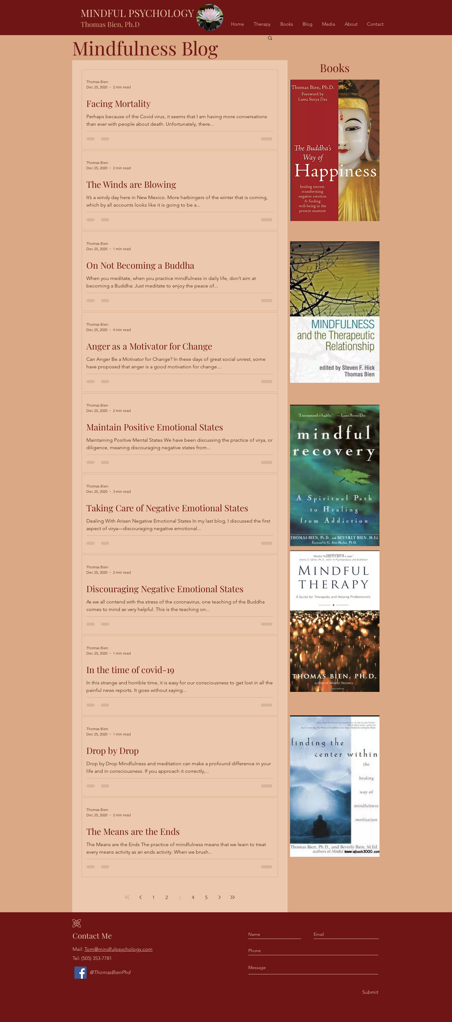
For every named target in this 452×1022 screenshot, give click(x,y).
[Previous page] (140, 897)
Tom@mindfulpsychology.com (118, 949)
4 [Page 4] (193, 897)
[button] (270, 38)
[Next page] (219, 897)
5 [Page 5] (206, 897)
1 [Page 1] (153, 897)
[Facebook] (80, 973)
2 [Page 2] (166, 897)
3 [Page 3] (180, 897)
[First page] (127, 897)
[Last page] (232, 897)
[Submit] (369, 992)
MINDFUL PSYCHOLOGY (137, 12)
